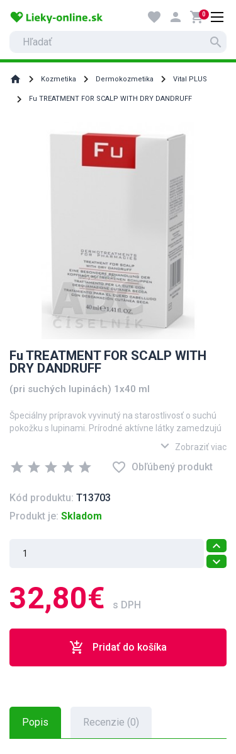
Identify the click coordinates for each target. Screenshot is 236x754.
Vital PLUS (190, 79)
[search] (118, 42)
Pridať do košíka (118, 647)
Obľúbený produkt (162, 467)
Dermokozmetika (125, 79)
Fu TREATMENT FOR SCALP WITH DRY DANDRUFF (110, 99)
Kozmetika (58, 79)
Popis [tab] (35, 722)
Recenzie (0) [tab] (111, 722)
